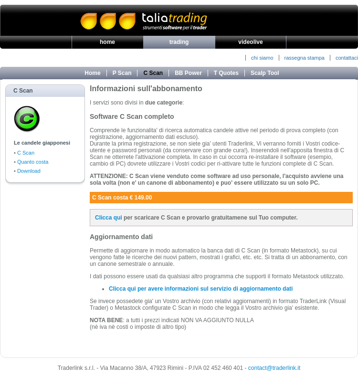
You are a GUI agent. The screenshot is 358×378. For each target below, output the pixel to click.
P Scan (122, 73)
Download (29, 171)
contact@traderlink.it (274, 368)
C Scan (153, 73)
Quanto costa (32, 162)
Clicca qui (108, 217)
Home (92, 73)
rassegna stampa (304, 58)
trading (179, 42)
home (107, 42)
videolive (250, 42)
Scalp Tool (265, 73)
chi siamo (262, 58)
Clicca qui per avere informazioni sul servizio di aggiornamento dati (201, 288)
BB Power (188, 73)
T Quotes (226, 73)
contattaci (347, 58)
